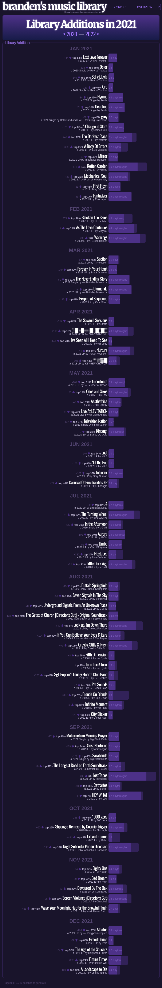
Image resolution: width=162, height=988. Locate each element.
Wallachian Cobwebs (95, 850)
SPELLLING (100, 517)
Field (102, 707)
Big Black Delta (98, 507)
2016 (81, 557)
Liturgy (103, 404)
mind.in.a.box (99, 424)
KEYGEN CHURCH (96, 333)
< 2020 (70, 34)
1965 (86, 668)
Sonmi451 (101, 598)
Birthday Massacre (94, 282)
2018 (76, 90)
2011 (89, 404)
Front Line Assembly (95, 179)
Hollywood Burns (97, 953)
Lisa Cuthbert (99, 557)
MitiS (104, 456)
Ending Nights (99, 972)
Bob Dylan (101, 697)
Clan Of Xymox (98, 547)
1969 (77, 648)
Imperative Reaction (96, 159)
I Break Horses (98, 240)
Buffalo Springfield (97, 588)
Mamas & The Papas (93, 638)
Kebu (104, 840)
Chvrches (101, 901)
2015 (92, 395)
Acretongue (100, 749)
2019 (87, 189)
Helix (104, 881)
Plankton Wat (99, 962)
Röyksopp (101, 778)
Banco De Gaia (98, 434)
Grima (103, 169)
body (102, 343)
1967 (84, 678)
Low (105, 395)
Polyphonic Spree (95, 933)
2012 (73, 385)
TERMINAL (100, 221)
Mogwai (102, 231)
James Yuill (100, 130)
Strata (103, 324)
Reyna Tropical (98, 70)
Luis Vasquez (99, 149)
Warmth (102, 139)
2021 (45, 120)
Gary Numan (100, 476)
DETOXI (102, 189)
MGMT (103, 527)
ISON (104, 537)
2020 (82, 60)
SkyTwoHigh (100, 60)
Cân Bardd (101, 891)
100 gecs (102, 820)
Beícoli (103, 769)
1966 (76, 588)
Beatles (101, 678)
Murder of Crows (95, 385)
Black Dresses (99, 272)
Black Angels (97, 414)
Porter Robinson (98, 353)
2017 (86, 110)
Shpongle (101, 486)
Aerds (103, 100)
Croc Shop (101, 302)
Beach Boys (98, 688)
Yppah (103, 871)
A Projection (100, 262)
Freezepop (101, 199)
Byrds (101, 658)
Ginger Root (100, 717)
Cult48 (103, 608)
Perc (104, 943)
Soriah (103, 788)
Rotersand (101, 120)
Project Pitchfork (98, 628)
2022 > (92, 34)
